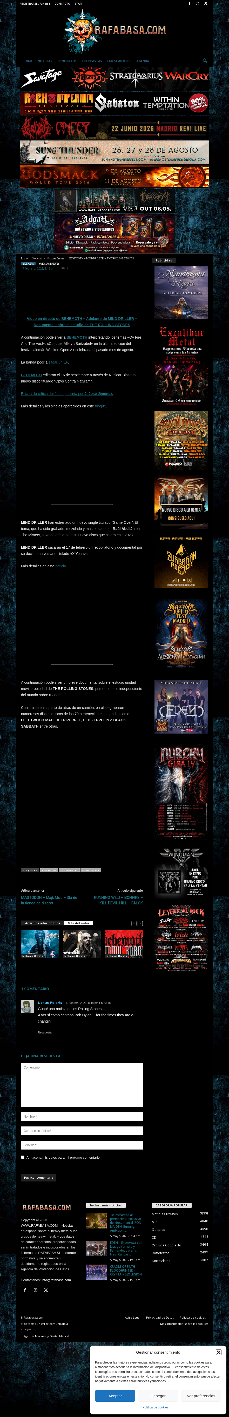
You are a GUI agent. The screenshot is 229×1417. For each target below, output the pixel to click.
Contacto (62, 3)
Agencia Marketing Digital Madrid (46, 1336)
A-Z (155, 1221)
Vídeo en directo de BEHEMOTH (54, 319)
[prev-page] (134, 923)
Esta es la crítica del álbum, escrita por (52, 394)
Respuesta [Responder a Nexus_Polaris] (45, 1032)
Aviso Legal (132, 1317)
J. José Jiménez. (98, 394)
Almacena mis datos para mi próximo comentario (63, 1157)
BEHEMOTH (76, 337)
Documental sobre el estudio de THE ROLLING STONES (82, 325)
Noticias (45, 61)
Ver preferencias (201, 1396)
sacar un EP (58, 362)
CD (154, 1237)
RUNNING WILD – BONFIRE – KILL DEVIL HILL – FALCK (118, 900)
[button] (218, 1352)
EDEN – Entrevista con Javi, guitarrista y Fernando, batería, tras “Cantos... (126, 1248)
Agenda (143, 61)
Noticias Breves (55, 258)
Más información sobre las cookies (184, 1324)
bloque (100, 406)
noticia (60, 566)
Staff (79, 3)
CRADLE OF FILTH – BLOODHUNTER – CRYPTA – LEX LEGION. (126, 1270)
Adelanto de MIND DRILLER (110, 319)
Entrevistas (92, 61)
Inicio (24, 258)
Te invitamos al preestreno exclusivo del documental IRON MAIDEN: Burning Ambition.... (125, 1223)
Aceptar (115, 1396)
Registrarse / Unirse (34, 3)
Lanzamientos (119, 61)
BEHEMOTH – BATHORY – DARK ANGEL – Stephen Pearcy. (39, 966)
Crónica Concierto (166, 1245)
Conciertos (67, 61)
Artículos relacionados (42, 923)
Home (27, 61)
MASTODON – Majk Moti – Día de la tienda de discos (49, 900)
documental (69, 870)
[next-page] (140, 923)
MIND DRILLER (90, 870)
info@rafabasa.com (56, 1280)
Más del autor (78, 923)
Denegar (158, 1396)
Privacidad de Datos (160, 1317)
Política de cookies (156, 1407)
